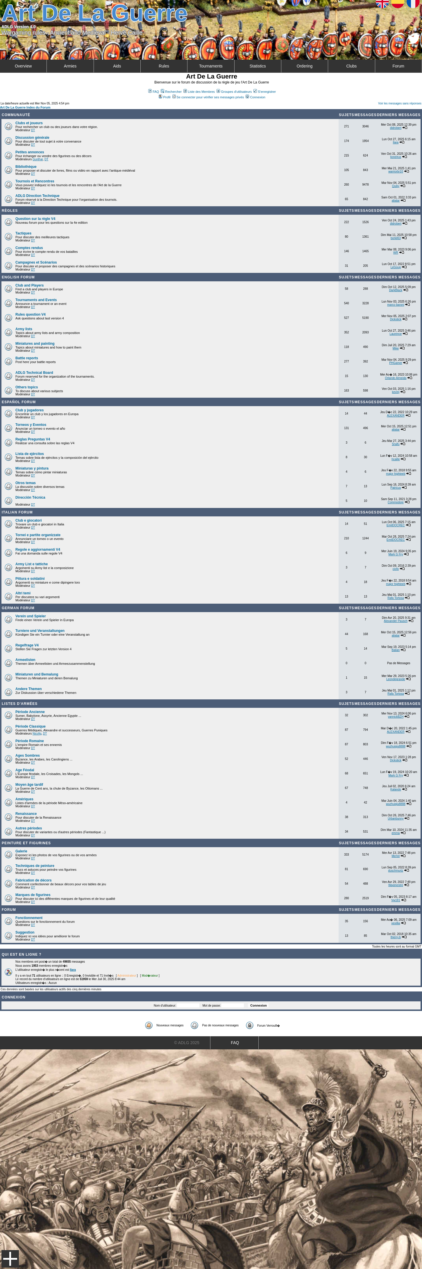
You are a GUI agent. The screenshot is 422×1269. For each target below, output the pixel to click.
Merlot (396, 856)
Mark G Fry (395, 554)
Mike (396, 348)
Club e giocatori (28, 520)
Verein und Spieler (30, 616)
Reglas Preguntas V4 (32, 439)
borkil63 (396, 238)
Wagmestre (395, 885)
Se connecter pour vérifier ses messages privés (208, 97)
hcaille (395, 459)
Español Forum (19, 402)
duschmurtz (395, 870)
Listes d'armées (19, 704)
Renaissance (26, 814)
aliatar (396, 200)
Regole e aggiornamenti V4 (37, 550)
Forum (398, 66)
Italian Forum (17, 512)
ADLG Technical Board (34, 373)
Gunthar (38, 159)
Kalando (395, 789)
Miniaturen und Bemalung (36, 674)
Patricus (395, 487)
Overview (23, 66)
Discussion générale (32, 138)
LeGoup (396, 267)
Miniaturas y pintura (32, 468)
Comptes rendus (29, 248)
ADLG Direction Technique (37, 196)
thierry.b (396, 937)
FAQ (153, 91)
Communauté (16, 115)
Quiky (396, 186)
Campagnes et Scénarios (36, 262)
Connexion (255, 97)
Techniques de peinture (34, 866)
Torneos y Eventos (30, 425)
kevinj (396, 392)
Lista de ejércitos (29, 454)
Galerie (21, 851)
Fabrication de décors (33, 880)
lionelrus (395, 157)
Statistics (258, 66)
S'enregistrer (264, 91)
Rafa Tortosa (395, 598)
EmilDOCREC (396, 525)
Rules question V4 (30, 314)
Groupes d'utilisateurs (234, 91)
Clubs (351, 66)
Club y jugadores (29, 410)
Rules (164, 66)
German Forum (18, 608)
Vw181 (395, 900)
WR (395, 252)
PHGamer (395, 363)
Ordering (304, 66)
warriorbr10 (395, 171)
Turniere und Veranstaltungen (40, 631)
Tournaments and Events (36, 300)
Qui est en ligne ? (22, 954)
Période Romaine (29, 741)
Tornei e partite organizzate (37, 535)
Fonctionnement (28, 918)
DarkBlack (396, 290)
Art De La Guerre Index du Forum (25, 107)
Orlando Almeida (395, 378)
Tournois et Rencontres (34, 181)
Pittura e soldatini (30, 579)
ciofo (396, 568)
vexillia (395, 923)
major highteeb (395, 473)
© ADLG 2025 (186, 1042)
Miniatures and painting (35, 344)
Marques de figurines (33, 895)
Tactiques (23, 233)
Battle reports (26, 358)
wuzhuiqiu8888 (395, 746)
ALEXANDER (396, 415)
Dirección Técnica (30, 497)
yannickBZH (395, 716)
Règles (10, 211)
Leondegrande (395, 679)
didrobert (395, 127)
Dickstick (395, 319)
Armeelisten (25, 660)
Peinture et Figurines (26, 843)
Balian (396, 650)
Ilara (395, 142)
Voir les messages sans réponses (399, 103)
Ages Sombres (27, 755)
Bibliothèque (26, 167)
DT (33, 130)
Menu (10, 1259)
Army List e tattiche (31, 564)
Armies (70, 66)
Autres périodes (28, 828)
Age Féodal (24, 770)
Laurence (396, 333)
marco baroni (395, 304)
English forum (18, 277)
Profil (164, 97)
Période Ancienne (30, 712)
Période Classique (30, 726)
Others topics (26, 387)
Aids (117, 66)
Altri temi (23, 593)
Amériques (24, 799)
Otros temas (25, 483)
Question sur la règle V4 (35, 219)
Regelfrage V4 (27, 645)
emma (396, 833)
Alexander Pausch (395, 621)
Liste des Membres (199, 91)
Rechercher (171, 91)
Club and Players (29, 285)
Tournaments (211, 66)
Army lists (23, 329)
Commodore (396, 502)
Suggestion (24, 932)
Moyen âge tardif (29, 785)
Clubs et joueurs (29, 123)
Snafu (395, 444)
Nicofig (37, 733)
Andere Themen (28, 689)
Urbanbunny (395, 818)
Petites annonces (29, 152)
